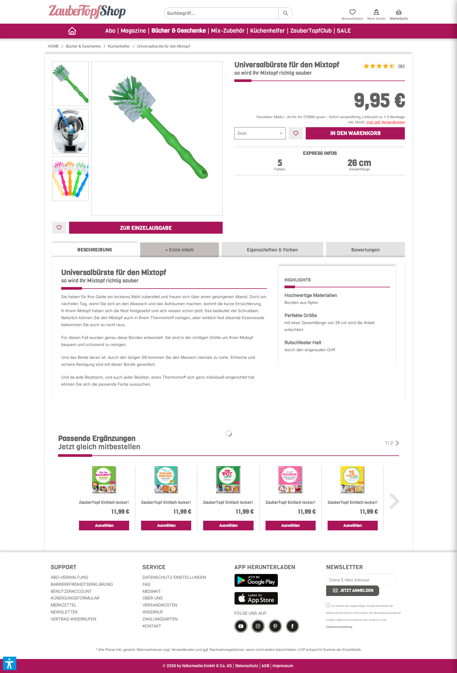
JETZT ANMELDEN (352, 590)
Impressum (283, 666)
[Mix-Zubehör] (228, 31)
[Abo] (110, 31)
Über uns (153, 597)
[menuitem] (228, 13)
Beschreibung (94, 250)
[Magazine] (133, 31)
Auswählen (104, 525)
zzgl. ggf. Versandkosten (385, 122)
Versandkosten (160, 604)
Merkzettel (64, 604)
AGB (265, 666)
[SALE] (344, 31)
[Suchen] (285, 13)
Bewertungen (365, 250)
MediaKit (152, 591)
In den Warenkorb (355, 133)
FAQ (146, 584)
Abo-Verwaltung (69, 577)
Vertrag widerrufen (73, 618)
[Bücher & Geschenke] (179, 31)
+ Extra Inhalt (179, 250)
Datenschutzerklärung (339, 626)
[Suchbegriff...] (228, 13)
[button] (9, 663)
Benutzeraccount (71, 591)
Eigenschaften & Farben (272, 250)
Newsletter (64, 611)
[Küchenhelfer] (268, 31)
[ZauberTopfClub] (311, 31)
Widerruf (153, 611)
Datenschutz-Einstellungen (174, 577)
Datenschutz (246, 666)
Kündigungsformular (75, 597)
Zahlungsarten (160, 618)
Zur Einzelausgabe (146, 228)
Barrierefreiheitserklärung (82, 584)
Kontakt (152, 625)
